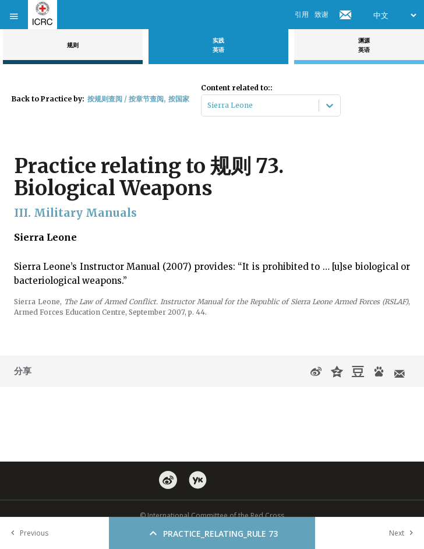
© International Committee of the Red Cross (212, 515)
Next (403, 533)
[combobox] (208, 105)
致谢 (321, 14)
